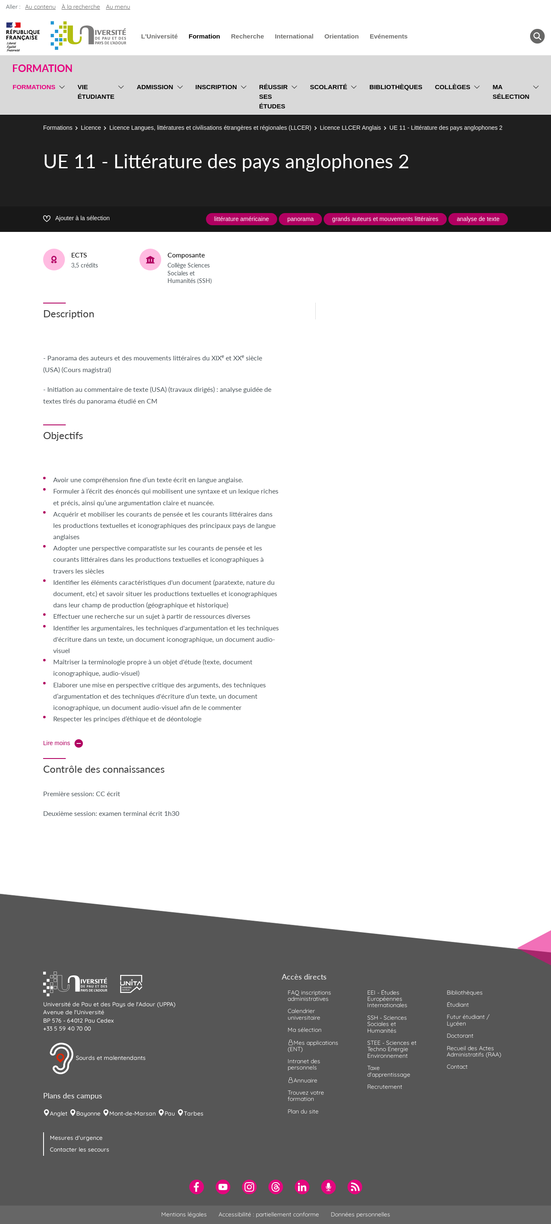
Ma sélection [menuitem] (510, 91)
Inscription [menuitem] (216, 86)
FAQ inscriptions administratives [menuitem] (309, 996)
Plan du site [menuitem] (303, 1111)
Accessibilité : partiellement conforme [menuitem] (269, 1214)
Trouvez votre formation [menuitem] (306, 1096)
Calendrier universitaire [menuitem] (304, 1014)
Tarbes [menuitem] (193, 1113)
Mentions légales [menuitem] (184, 1214)
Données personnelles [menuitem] (360, 1214)
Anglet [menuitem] (58, 1113)
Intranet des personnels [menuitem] (304, 1064)
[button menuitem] (537, 36)
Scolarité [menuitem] (328, 86)
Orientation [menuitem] (341, 36)
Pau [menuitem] (170, 1113)
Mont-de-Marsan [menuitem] (132, 1113)
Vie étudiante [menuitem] (95, 91)
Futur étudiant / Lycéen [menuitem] (468, 1020)
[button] (81, 982)
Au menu (118, 6)
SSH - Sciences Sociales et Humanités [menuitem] (387, 1024)
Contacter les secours (79, 1149)
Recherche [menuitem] (247, 36)
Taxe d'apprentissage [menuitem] (388, 1071)
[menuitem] (196, 1187)
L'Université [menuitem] (159, 36)
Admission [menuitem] (154, 86)
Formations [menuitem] (34, 86)
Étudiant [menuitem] (458, 1004)
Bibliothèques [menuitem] (395, 86)
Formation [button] (42, 68)
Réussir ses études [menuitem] (273, 96)
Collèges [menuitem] (453, 86)
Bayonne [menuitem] (88, 1113)
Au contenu (40, 6)
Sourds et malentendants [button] (97, 1058)
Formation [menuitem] (204, 36)
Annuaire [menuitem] (302, 1080)
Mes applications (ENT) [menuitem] (313, 1045)
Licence (91, 127)
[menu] (60, 95)
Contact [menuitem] (457, 1066)
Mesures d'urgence (76, 1138)
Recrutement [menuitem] (384, 1086)
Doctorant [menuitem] (460, 1035)
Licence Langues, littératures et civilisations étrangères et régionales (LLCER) (210, 127)
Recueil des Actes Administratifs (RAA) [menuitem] (474, 1051)
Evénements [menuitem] (389, 36)
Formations (57, 127)
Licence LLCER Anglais (350, 127)
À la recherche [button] (81, 6)
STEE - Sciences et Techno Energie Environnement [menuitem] (392, 1049)
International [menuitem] (294, 36)
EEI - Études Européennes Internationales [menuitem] (387, 999)
